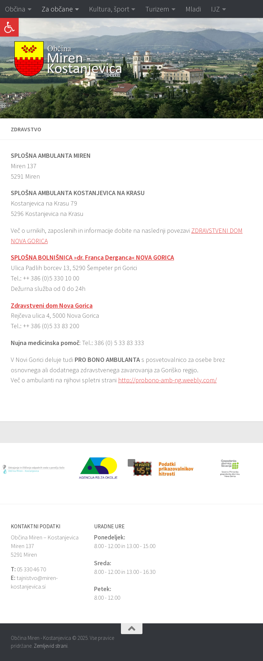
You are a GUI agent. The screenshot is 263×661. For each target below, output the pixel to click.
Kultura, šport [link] (109, 8)
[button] (5, 68)
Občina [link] (15, 8)
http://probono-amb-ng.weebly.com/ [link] (167, 380)
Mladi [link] (193, 8)
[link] (9, 27)
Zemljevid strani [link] (50, 645)
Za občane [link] (57, 8)
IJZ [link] (215, 8)
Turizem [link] (157, 8)
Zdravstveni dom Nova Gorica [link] (52, 305)
